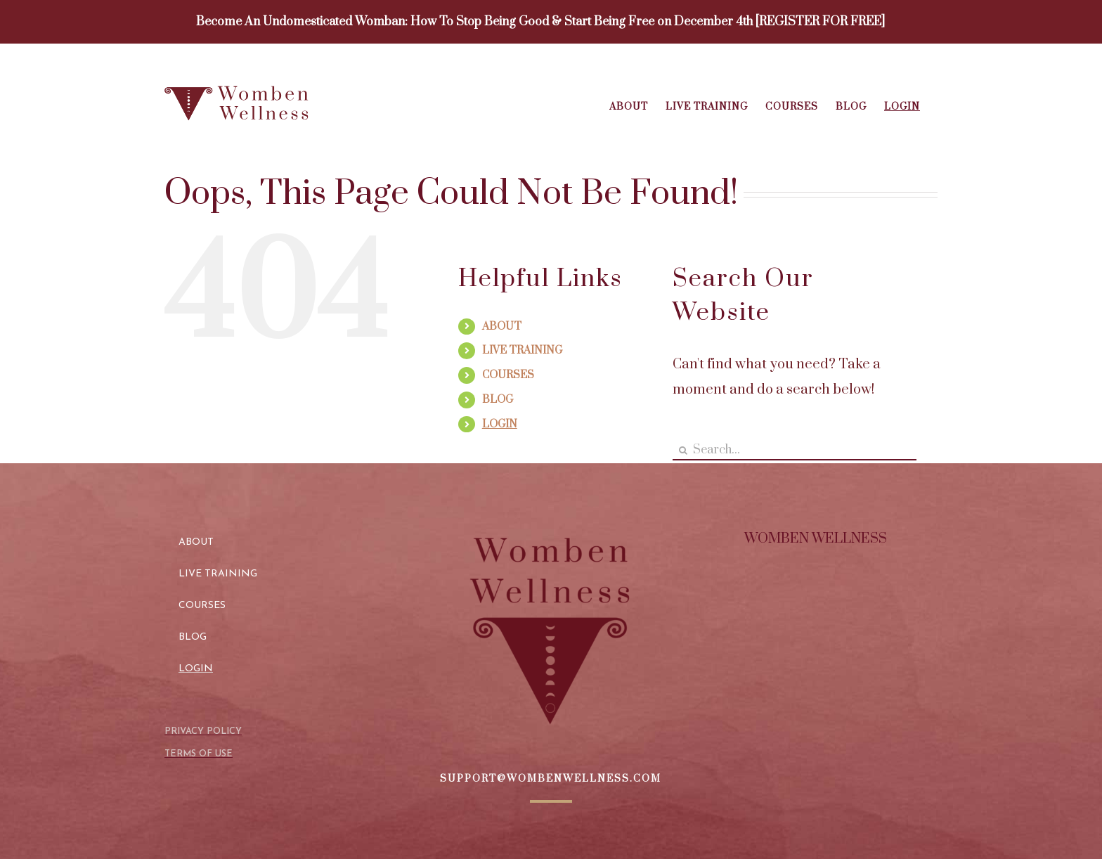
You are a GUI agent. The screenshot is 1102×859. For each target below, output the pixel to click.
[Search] (683, 450)
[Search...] (794, 450)
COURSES (508, 375)
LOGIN (499, 424)
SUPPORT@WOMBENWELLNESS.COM (550, 779)
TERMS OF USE (198, 753)
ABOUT (501, 326)
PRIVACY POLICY (203, 731)
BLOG (497, 399)
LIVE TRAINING (522, 350)
